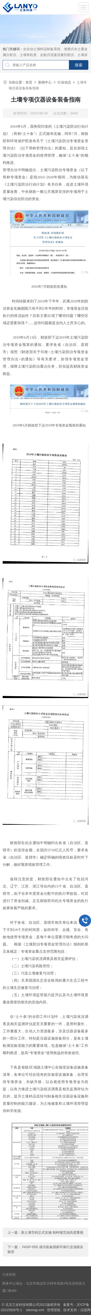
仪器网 (85, 1310)
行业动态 (64, 82)
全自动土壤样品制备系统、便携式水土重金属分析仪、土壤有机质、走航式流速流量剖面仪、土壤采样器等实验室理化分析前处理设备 (45, 55)
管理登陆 (53, 1310)
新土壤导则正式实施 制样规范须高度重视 (52, 1232)
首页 (28, 82)
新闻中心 (45, 82)
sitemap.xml (35, 1310)
